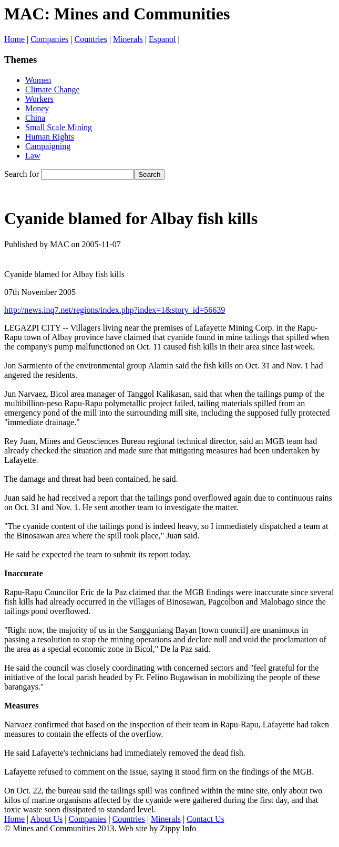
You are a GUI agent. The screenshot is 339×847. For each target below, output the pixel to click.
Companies (49, 39)
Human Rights (49, 136)
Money (37, 108)
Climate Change (52, 89)
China (35, 117)
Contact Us (205, 818)
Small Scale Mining (58, 127)
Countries (91, 39)
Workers (39, 98)
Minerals (128, 39)
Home (14, 39)
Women (38, 80)
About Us (46, 818)
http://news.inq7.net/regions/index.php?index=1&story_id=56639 (114, 309)
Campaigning (47, 146)
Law (32, 155)
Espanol (162, 39)
